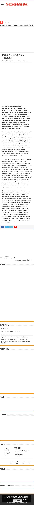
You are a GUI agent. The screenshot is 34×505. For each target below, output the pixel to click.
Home (2, 25)
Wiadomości (9, 25)
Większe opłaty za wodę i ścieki (21, 260)
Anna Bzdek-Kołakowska (9, 60)
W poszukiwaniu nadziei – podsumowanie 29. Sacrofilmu (15, 337)
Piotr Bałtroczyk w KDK (7, 334)
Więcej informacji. (22, 498)
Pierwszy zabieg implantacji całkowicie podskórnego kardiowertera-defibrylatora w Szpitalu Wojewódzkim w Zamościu (15, 341)
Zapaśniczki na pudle (13, 257)
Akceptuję (17, 500)
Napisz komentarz (17, 62)
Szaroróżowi (7, 22)
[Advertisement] (17, 12)
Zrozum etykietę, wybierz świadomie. (10, 331)
